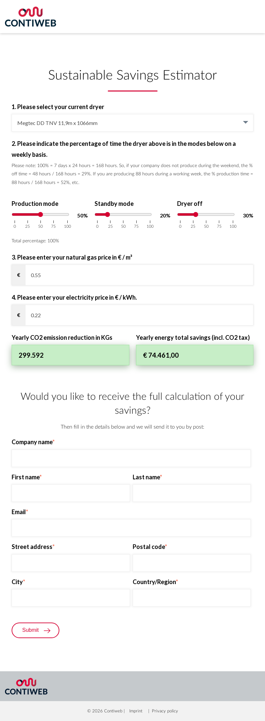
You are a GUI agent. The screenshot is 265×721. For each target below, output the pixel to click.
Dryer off (190, 203)
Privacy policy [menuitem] (165, 710)
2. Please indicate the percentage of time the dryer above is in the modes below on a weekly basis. (124, 148)
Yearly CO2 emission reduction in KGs (62, 336)
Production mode (35, 203)
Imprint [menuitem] (135, 710)
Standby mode (114, 203)
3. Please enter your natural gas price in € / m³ (72, 256)
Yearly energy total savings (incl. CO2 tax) (193, 336)
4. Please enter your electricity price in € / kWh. (74, 296)
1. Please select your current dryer (58, 106)
